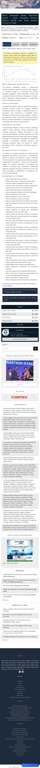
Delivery (20, 691)
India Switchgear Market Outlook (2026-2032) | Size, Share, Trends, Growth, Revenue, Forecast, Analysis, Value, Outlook (18, 459)
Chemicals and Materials (20, 730)
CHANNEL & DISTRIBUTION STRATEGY (20, 712)
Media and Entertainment (20, 751)
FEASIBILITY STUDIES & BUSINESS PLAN (20, 708)
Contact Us (20, 695)
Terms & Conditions (20, 689)
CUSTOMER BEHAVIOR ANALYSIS (20, 716)
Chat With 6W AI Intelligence (30, 765)
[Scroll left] (2, 44)
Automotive (20, 742)
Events (20, 683)
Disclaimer (20, 693)
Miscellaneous (20, 753)
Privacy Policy (20, 687)
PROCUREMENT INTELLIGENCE (20, 714)
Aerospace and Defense (20, 728)
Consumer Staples (20, 745)
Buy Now (20, 324)
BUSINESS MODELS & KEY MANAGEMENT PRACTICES (20, 718)
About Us (20, 681)
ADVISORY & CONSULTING (20, 706)
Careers (20, 685)
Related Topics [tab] (24, 44)
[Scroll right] (38, 44)
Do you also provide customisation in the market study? (20, 299)
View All (20, 384)
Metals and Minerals (20, 749)
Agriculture (20, 755)
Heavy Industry (20, 736)
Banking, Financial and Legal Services (20, 747)
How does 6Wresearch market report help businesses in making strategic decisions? (20, 291)
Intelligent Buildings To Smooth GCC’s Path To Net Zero (20, 636)
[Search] (34, 2)
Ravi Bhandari (28, 38)
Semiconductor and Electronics (20, 732)
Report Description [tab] (6, 44)
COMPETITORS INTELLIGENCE (20, 710)
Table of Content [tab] (16, 44)
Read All (6, 600)
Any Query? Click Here (20, 339)
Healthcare (20, 740)
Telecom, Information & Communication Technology (20, 738)
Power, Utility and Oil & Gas (20, 734)
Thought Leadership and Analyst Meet (20, 697)
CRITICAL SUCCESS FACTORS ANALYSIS (20, 720)
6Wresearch (16, 767)
